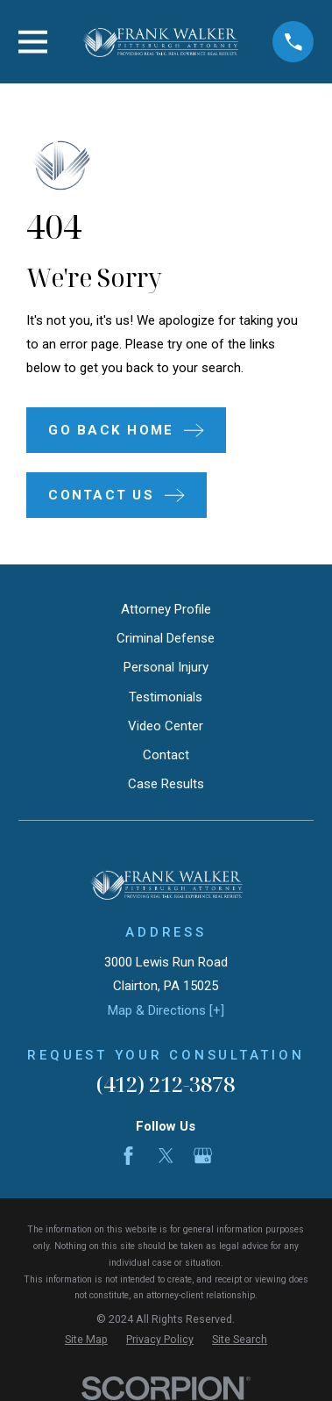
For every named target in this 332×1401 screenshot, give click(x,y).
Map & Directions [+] (166, 1010)
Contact (166, 755)
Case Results (166, 784)
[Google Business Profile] (203, 1155)
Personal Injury (166, 667)
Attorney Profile (166, 609)
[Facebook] (128, 1155)
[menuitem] (86, 1340)
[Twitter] (166, 1155)
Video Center (165, 726)
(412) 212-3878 (165, 1083)
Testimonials (165, 697)
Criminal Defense (166, 638)
